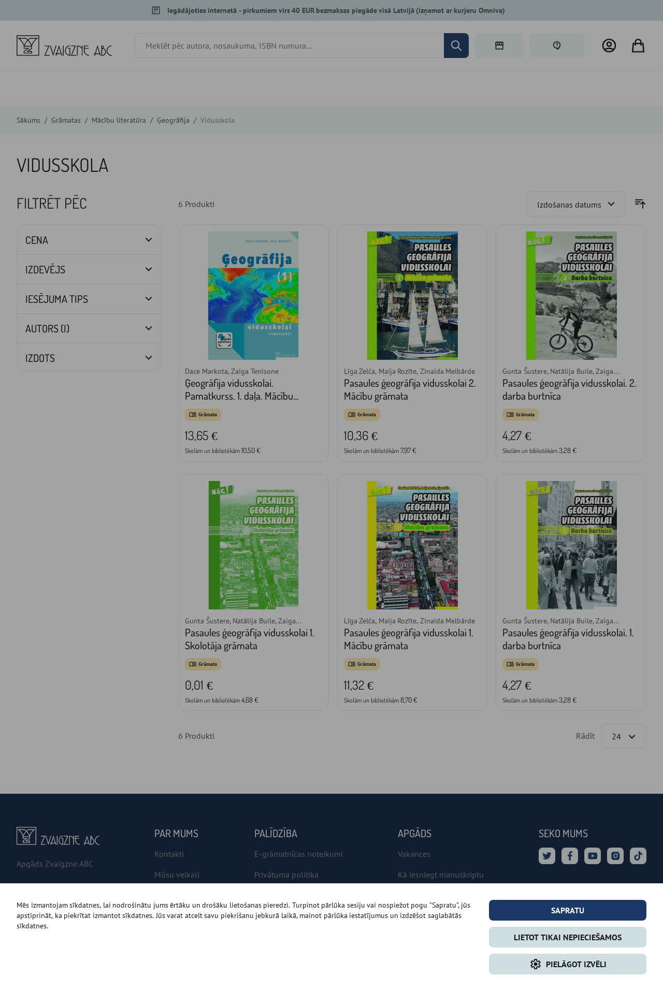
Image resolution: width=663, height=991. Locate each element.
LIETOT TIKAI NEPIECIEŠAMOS (568, 937)
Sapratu (567, 910)
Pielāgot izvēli (568, 964)
